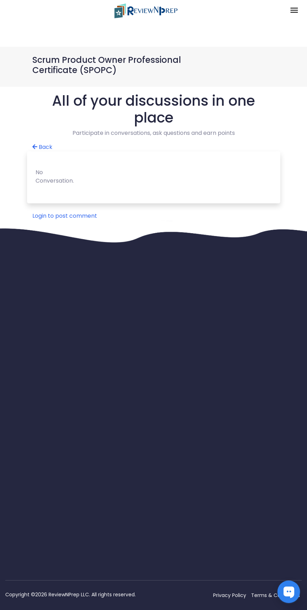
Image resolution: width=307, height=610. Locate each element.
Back (42, 147)
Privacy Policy (229, 595)
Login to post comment (64, 216)
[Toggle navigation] (294, 11)
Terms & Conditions (275, 595)
